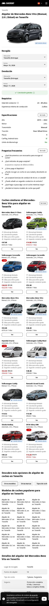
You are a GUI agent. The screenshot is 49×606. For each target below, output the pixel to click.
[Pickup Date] (24, 64)
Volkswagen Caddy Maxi (36, 341)
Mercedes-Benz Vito (10, 298)
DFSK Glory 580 (32, 424)
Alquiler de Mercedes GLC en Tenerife (8, 545)
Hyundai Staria (8, 341)
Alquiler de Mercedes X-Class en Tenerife (23, 545)
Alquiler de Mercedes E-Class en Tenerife (23, 536)
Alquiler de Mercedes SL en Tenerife (23, 510)
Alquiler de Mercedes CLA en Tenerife (38, 519)
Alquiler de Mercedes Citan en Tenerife (9, 501)
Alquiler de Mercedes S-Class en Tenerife (38, 527)
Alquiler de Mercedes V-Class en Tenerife (23, 519)
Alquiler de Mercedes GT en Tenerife (8, 519)
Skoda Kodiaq (7, 424)
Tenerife (5, 10)
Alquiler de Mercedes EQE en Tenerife (23, 501)
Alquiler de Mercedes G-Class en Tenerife (8, 510)
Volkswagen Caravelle (11, 255)
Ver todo (42, 115)
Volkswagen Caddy (34, 212)
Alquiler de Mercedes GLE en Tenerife (23, 527)
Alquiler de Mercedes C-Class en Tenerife (38, 510)
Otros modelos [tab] (10, 484)
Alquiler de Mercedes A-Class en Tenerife (38, 501)
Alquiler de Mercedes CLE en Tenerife (8, 536)
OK (44, 599)
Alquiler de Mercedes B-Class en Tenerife (8, 527)
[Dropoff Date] (24, 85)
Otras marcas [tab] (26, 484)
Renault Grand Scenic (35, 383)
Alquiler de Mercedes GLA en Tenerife (38, 545)
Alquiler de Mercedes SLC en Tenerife (38, 536)
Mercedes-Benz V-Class (11, 212)
